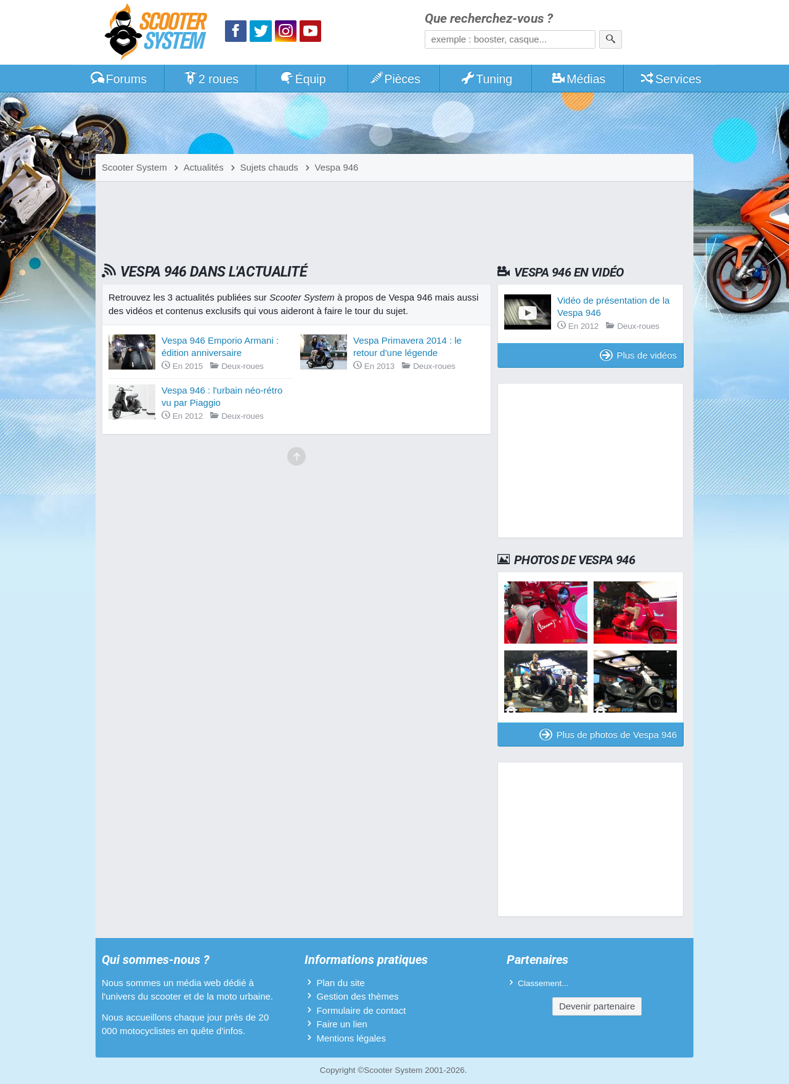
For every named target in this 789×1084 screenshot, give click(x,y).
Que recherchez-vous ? (489, 19)
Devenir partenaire (597, 1006)
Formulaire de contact (361, 1010)
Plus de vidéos (638, 355)
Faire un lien (341, 1024)
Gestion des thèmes (357, 996)
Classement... (543, 983)
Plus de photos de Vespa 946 (608, 734)
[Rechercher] (610, 39)
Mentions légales (351, 1038)
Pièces (394, 79)
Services (670, 79)
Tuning (486, 79)
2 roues (210, 79)
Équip (302, 79)
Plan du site (340, 982)
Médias (578, 79)
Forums (118, 79)
